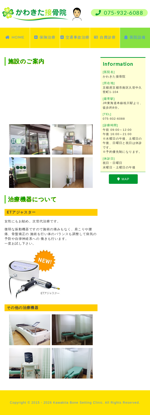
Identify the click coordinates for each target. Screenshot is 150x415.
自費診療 (105, 37)
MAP (123, 179)
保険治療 (44, 37)
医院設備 (134, 37)
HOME (14, 37)
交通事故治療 (75, 37)
